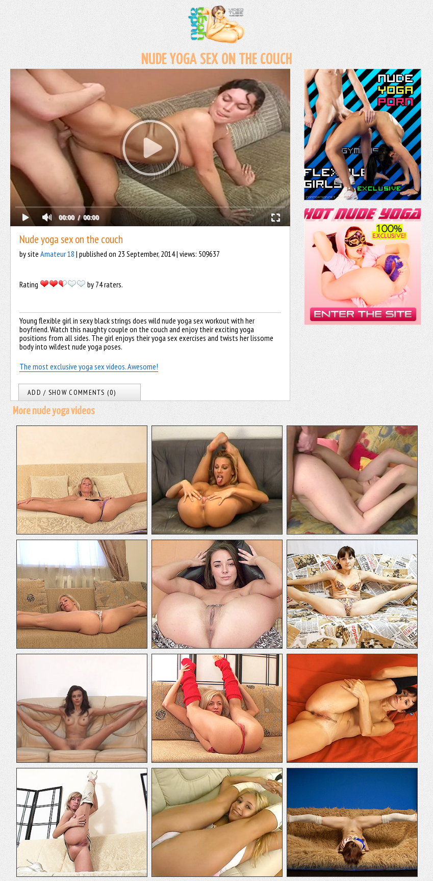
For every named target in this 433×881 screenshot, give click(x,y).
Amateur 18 (57, 254)
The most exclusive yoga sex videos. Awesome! (88, 366)
